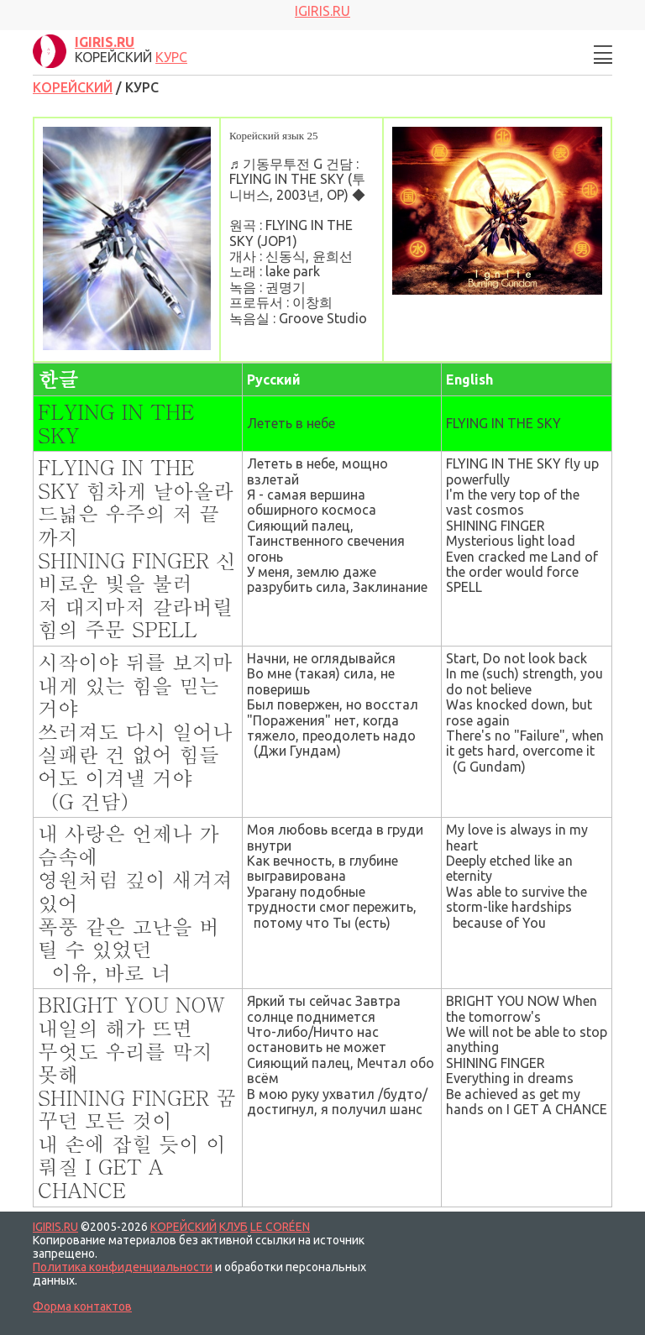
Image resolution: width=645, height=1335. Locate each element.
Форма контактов (82, 1306)
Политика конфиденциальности (122, 1267)
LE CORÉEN (280, 1226)
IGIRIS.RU (55, 1226)
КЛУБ (233, 1226)
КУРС (171, 57)
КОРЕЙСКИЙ (73, 87)
